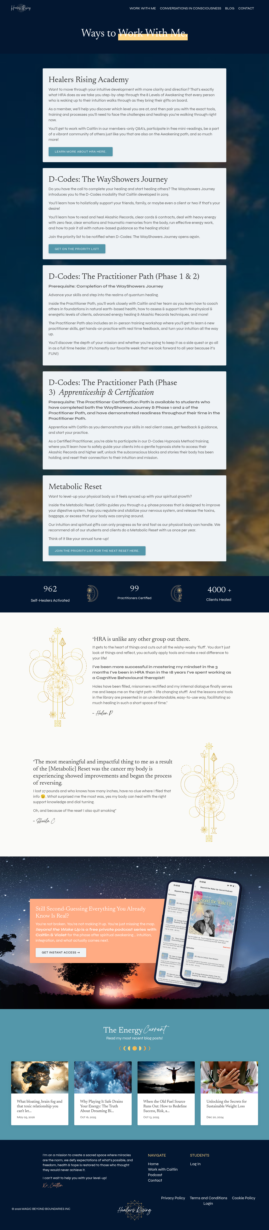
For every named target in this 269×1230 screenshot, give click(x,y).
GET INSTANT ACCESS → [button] (61, 952)
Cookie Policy (243, 1198)
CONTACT (246, 8)
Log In (195, 1163)
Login (208, 1203)
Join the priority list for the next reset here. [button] (97, 551)
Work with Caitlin (163, 1169)
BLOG (229, 8)
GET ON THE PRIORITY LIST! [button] (77, 249)
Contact (155, 1180)
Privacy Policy (173, 1198)
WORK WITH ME (143, 8)
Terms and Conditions (208, 1198)
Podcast (155, 1174)
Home (153, 1163)
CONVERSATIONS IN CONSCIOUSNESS (190, 8)
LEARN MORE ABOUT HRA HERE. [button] (81, 151)
